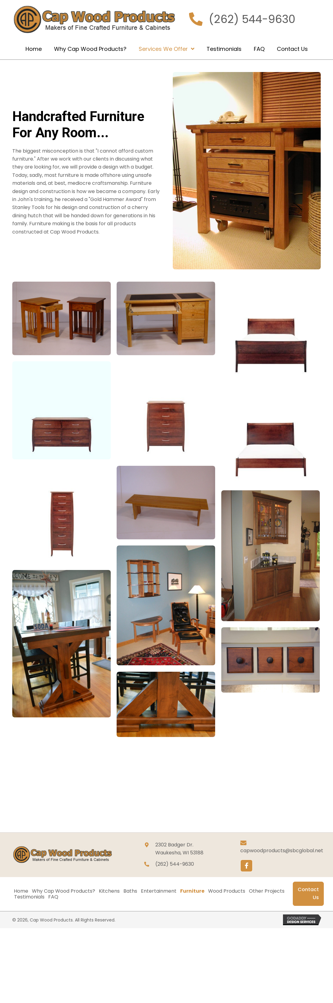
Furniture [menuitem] (192, 891)
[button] (246, 866)
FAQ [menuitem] (53, 897)
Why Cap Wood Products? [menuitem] (63, 891)
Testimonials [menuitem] (29, 897)
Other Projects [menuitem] (267, 891)
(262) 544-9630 (252, 19)
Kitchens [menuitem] (109, 891)
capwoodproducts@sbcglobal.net (281, 850)
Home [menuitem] (21, 891)
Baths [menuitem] (130, 891)
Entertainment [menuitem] (158, 891)
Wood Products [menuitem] (226, 891)
